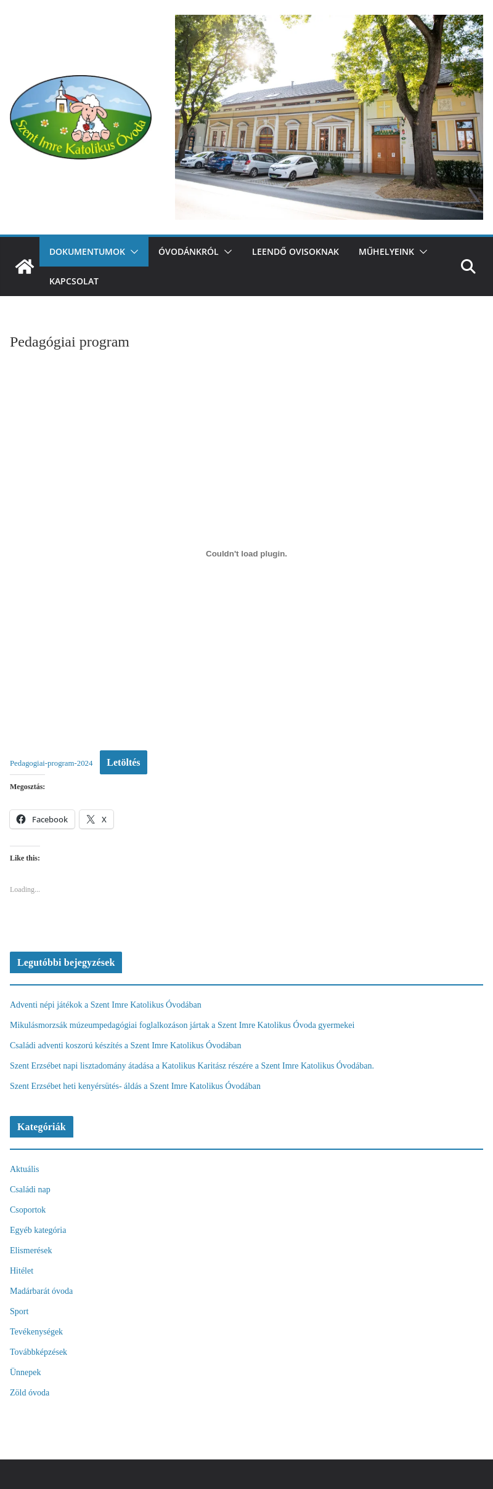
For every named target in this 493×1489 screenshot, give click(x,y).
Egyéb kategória (38, 1230)
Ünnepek (25, 1372)
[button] (132, 251)
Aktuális (24, 1169)
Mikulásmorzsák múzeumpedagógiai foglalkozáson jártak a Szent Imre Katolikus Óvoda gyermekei (182, 1025)
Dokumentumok (87, 251)
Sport (19, 1311)
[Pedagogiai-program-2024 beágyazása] (246, 553)
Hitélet (21, 1270)
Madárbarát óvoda (41, 1291)
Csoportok (28, 1209)
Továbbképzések (38, 1352)
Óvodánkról (188, 251)
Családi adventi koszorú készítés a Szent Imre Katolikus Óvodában (126, 1045)
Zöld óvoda (29, 1392)
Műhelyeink (386, 251)
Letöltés (123, 762)
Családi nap (30, 1189)
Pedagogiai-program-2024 (51, 763)
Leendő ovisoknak (295, 251)
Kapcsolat (74, 281)
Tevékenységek (36, 1331)
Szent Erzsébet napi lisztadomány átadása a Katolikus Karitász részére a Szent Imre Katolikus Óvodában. (192, 1065)
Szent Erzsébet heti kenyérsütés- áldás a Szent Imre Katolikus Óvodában (135, 1086)
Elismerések (31, 1250)
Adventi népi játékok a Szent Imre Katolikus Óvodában (106, 1004)
